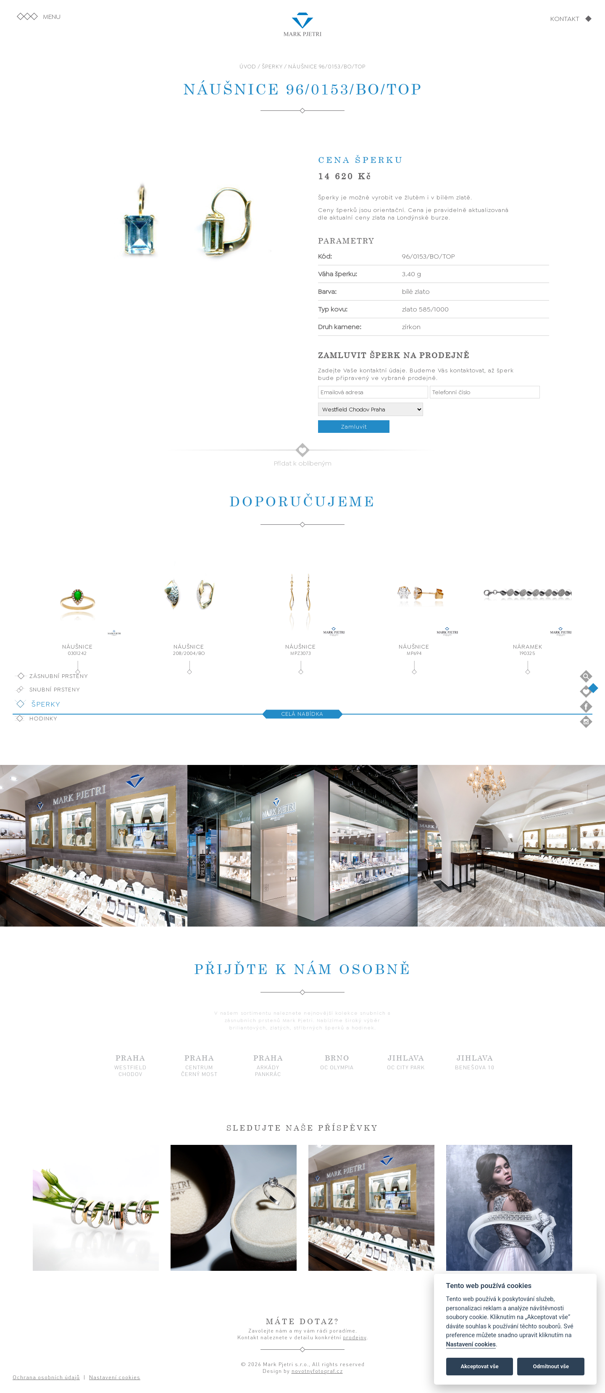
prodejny (354, 1337)
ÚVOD (247, 66)
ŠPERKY (272, 66)
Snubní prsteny (54, 689)
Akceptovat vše (480, 1366)
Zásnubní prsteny (58, 676)
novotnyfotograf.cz (317, 1370)
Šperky (46, 704)
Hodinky (43, 718)
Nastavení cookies (471, 1344)
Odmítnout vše (551, 1366)
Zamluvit (354, 426)
